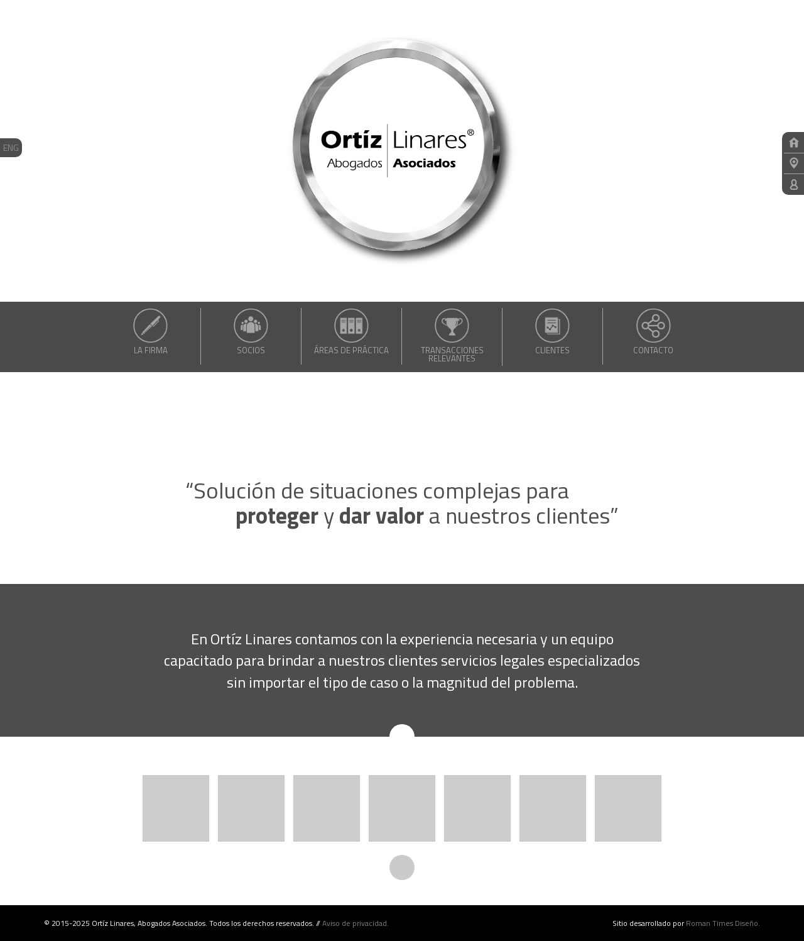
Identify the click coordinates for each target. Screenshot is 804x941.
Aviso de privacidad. (355, 923)
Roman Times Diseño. (723, 923)
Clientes (552, 331)
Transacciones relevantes (452, 335)
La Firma (150, 331)
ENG (11, 147)
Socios (251, 331)
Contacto (653, 331)
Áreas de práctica (351, 331)
